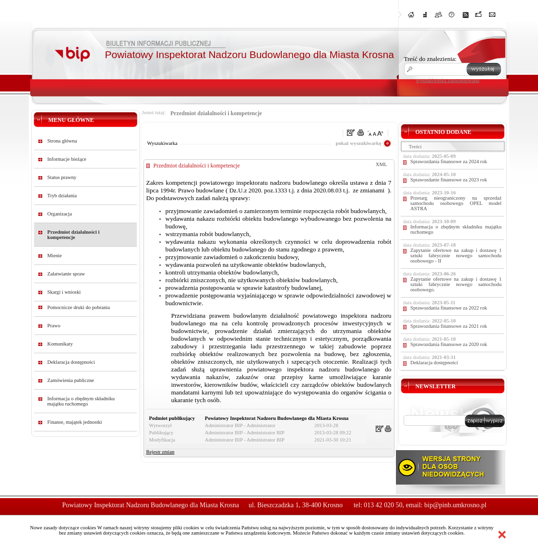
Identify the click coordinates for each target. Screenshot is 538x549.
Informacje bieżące (67, 159)
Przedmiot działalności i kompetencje (74, 234)
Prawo (54, 325)
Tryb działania (62, 195)
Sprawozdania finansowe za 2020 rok (448, 344)
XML (381, 164)
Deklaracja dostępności (71, 362)
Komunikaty (60, 343)
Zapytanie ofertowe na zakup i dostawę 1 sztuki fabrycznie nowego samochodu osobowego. (456, 284)
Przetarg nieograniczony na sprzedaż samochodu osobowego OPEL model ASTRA (456, 203)
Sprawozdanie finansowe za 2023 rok (448, 179)
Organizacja (60, 213)
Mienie (55, 255)
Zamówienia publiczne (71, 380)
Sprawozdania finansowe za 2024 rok (448, 161)
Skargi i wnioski (64, 292)
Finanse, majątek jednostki (75, 422)
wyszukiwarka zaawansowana (447, 80)
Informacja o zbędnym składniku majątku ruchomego (81, 401)
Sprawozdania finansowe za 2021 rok (448, 326)
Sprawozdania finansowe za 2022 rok (448, 307)
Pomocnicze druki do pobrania (79, 307)
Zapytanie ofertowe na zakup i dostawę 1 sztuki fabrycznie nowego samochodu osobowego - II (456, 255)
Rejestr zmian (160, 451)
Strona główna (62, 140)
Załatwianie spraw (66, 273)
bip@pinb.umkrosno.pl (455, 505)
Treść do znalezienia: (430, 58)
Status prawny (62, 177)
